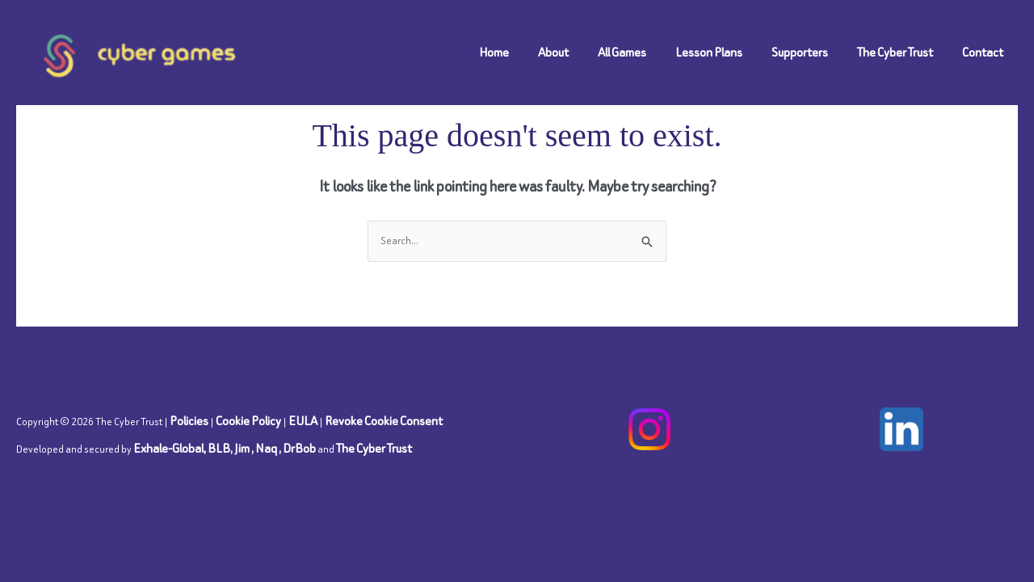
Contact (982, 52)
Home (494, 52)
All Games (622, 52)
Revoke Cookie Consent (384, 420)
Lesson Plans (708, 52)
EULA (302, 420)
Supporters (799, 52)
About (553, 52)
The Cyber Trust (895, 52)
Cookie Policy (248, 420)
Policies (189, 420)
